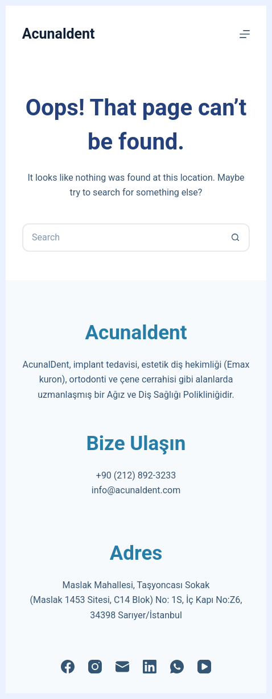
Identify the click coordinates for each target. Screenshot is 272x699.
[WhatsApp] (177, 666)
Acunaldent (58, 34)
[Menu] (245, 34)
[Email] (122, 666)
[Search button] (235, 237)
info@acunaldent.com (136, 490)
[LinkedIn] (149, 666)
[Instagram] (95, 666)
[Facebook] (68, 666)
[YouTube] (204, 666)
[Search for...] (121, 237)
